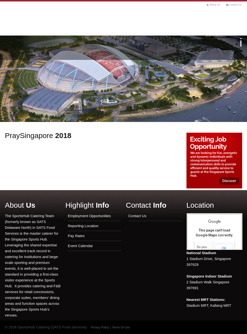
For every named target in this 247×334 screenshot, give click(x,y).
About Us (215, 4)
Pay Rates (76, 236)
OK (224, 248)
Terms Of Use (121, 327)
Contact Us (235, 4)
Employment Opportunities (89, 216)
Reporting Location (83, 226)
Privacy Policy (100, 327)
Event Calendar (80, 246)
